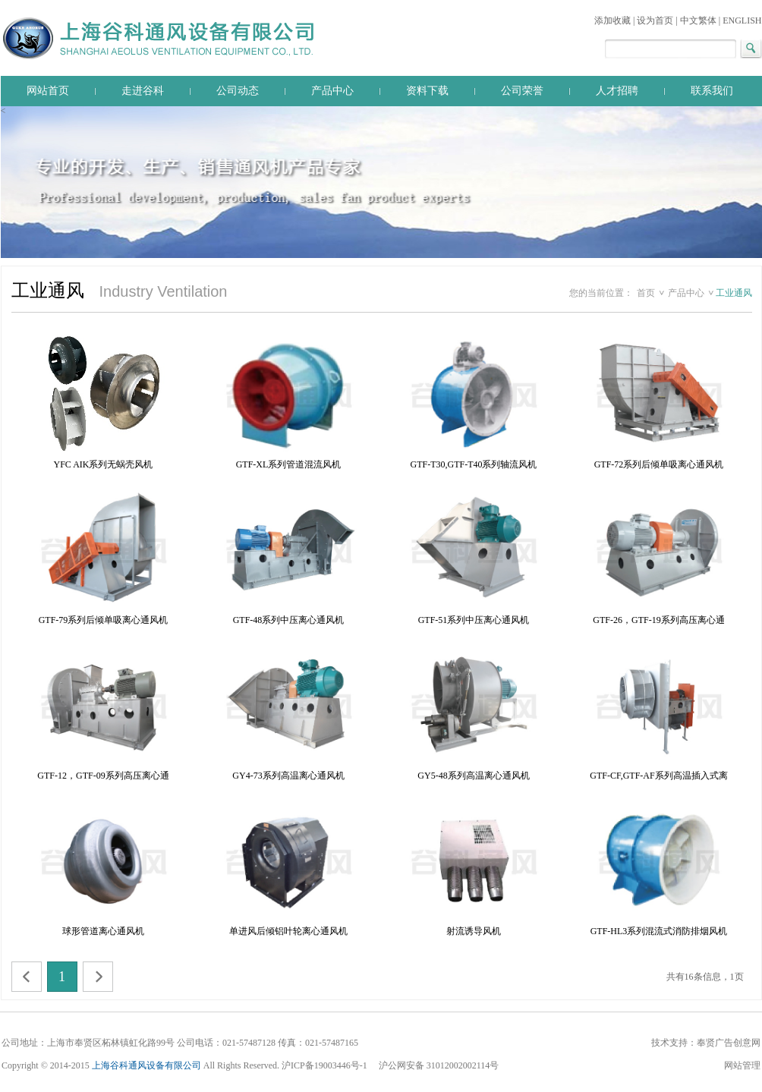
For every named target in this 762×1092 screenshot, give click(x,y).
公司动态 (237, 90)
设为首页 (655, 20)
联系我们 (712, 90)
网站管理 (742, 1065)
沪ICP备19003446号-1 (326, 1065)
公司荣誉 (522, 90)
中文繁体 (698, 20)
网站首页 (48, 90)
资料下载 (427, 90)
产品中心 (332, 90)
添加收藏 (612, 20)
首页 (646, 293)
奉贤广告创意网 (728, 1042)
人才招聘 (617, 90)
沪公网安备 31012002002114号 (439, 1065)
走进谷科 (142, 90)
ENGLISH (742, 20)
